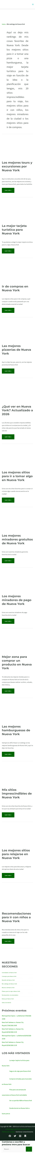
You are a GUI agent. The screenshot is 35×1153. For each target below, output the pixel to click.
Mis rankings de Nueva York (9, 984)
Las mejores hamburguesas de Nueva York (16, 730)
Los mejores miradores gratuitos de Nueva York (17, 539)
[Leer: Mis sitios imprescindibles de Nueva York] (17, 775)
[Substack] (25, 1136)
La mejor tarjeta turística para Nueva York (14, 229)
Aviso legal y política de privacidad (17, 1129)
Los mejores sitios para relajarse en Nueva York (16, 854)
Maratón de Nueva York (8, 980)
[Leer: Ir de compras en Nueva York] (17, 272)
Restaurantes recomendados (10, 995)
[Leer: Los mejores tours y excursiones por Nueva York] (17, 148)
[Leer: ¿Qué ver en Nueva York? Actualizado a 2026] (17, 392)
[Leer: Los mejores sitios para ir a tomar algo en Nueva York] (17, 458)
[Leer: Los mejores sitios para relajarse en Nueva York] (17, 836)
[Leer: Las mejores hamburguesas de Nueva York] (17, 712)
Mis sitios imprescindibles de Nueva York (17, 793)
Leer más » (9, 190)
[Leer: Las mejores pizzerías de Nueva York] (17, 331)
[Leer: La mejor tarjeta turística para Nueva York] (17, 211)
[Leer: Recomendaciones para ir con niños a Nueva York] (17, 898)
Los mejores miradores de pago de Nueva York (16, 600)
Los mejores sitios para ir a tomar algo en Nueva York (17, 476)
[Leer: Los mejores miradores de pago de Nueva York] (17, 582)
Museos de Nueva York (8, 987)
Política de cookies (8, 1132)
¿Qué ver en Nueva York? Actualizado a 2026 (17, 410)
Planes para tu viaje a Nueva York (11, 991)
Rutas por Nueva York (8, 999)
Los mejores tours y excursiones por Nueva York (17, 166)
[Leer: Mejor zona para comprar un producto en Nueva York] (17, 642)
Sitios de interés (6, 1002)
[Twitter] (15, 1136)
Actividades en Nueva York (9, 972)
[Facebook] (10, 1136)
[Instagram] (20, 1136)
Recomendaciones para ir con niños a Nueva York (16, 917)
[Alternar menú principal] (33, 4)
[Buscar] (29, 1149)
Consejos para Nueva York (9, 976)
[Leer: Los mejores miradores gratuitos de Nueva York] (17, 521)
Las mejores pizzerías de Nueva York (16, 349)
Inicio (4, 24)
